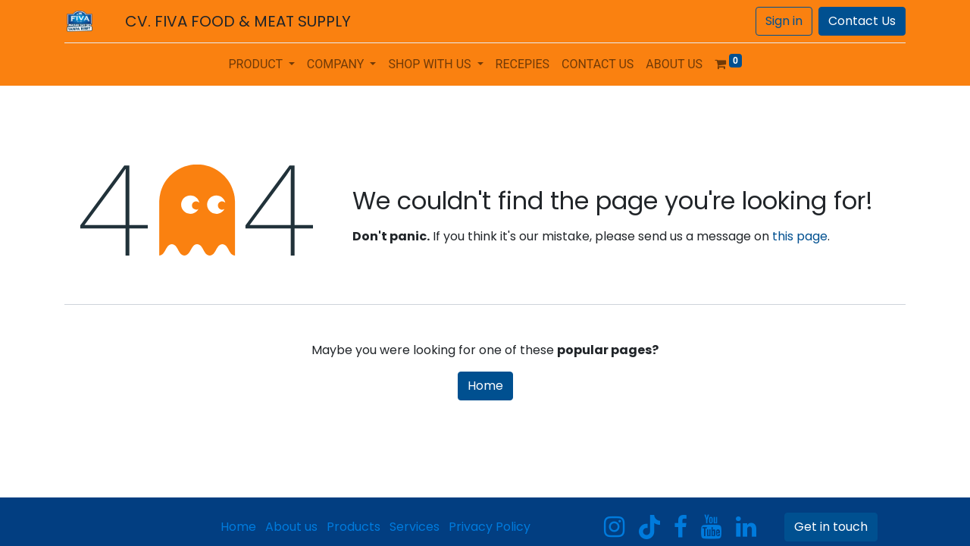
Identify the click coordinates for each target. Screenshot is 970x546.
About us (291, 526)
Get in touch (831, 526)
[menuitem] (523, 64)
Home (485, 385)
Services (415, 526)
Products (353, 526)
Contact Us (862, 21)
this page (800, 236)
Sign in (784, 21)
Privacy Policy (489, 526)
